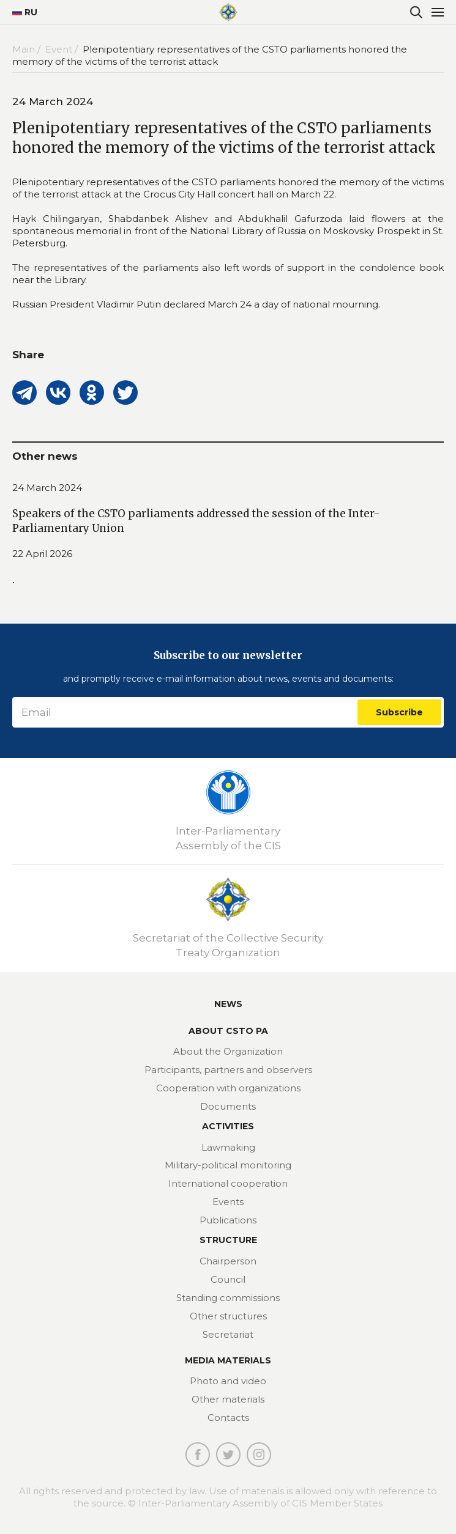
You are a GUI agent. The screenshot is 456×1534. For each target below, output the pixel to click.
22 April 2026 (42, 553)
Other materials (228, 1399)
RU (20, 12)
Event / (62, 49)
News (228, 1003)
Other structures (228, 1316)
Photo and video (228, 1381)
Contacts (228, 1417)
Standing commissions (228, 1298)
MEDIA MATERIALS (228, 1360)
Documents (228, 1106)
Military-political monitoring (228, 1165)
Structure (228, 1239)
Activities (228, 1126)
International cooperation (228, 1183)
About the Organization (228, 1051)
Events (228, 1202)
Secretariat (228, 1334)
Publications (228, 1220)
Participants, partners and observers (228, 1069)
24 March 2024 (47, 487)
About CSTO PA (228, 1030)
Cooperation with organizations (228, 1088)
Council (228, 1279)
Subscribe (399, 712)
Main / (27, 49)
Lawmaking (228, 1147)
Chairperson (228, 1261)
